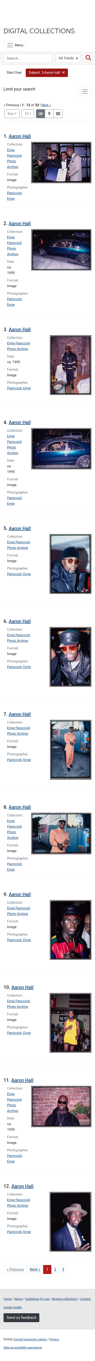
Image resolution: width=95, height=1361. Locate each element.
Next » (46, 105)
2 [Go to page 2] (55, 1269)
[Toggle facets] (84, 91)
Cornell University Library (30, 1339)
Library (18, 21)
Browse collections (65, 1299)
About (18, 1299)
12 (29, 113)
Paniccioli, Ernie (19, 388)
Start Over (14, 73)
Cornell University (27, 9)
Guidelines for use (37, 1299)
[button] (47, 73)
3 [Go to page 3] (63, 1269)
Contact (85, 1299)
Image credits (13, 1307)
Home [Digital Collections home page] (8, 1299)
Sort (11, 114)
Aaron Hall (20, 136)
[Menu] (15, 45)
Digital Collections (39, 30)
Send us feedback (21, 1317)
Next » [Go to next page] (35, 1269)
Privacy (54, 1339)
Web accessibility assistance (23, 1347)
